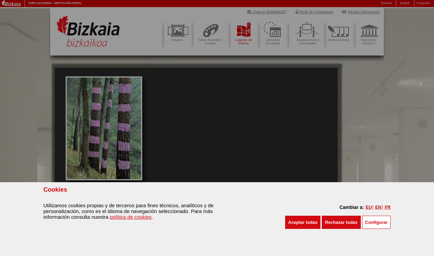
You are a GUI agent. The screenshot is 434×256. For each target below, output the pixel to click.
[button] (303, 222)
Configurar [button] (376, 222)
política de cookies (131, 217)
